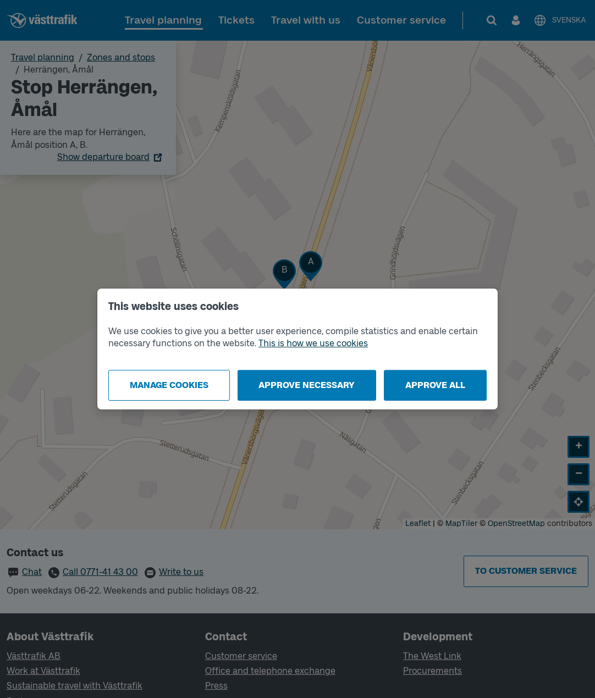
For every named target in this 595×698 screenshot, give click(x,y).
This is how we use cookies (313, 343)
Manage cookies (169, 385)
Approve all (435, 385)
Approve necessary (306, 385)
